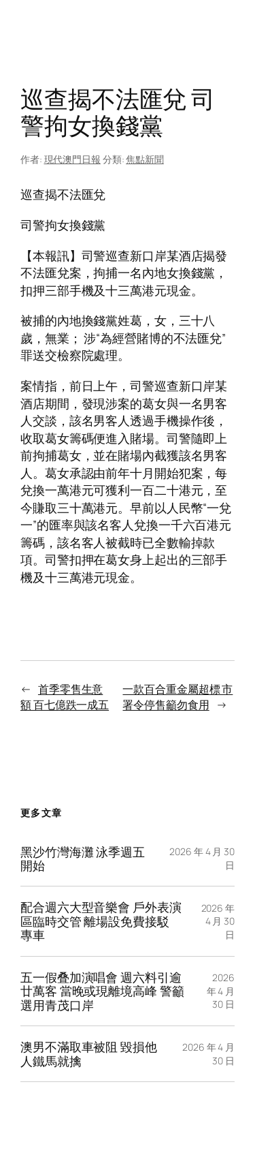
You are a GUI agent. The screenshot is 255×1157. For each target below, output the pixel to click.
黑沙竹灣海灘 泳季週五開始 (82, 859)
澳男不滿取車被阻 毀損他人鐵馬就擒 (88, 1054)
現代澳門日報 (72, 159)
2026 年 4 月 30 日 (218, 921)
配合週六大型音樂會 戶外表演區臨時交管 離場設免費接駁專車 (101, 921)
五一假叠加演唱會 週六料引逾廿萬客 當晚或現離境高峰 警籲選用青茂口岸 (102, 991)
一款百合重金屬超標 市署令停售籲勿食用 (177, 696)
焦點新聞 (145, 159)
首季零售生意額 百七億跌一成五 (64, 696)
